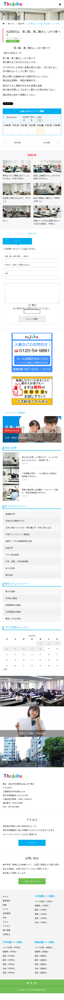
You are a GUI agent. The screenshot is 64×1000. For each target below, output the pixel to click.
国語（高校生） (41, 956)
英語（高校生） (41, 973)
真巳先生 (9, 575)
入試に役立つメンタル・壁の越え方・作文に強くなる (28, 528)
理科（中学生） (9, 964)
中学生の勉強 (11, 598)
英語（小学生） (41, 918)
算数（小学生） (41, 914)
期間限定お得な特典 (12, 431)
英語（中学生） (9, 973)
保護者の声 (10, 514)
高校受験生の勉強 (13, 605)
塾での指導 (10, 592)
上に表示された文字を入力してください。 (32, 308)
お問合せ (6, 934)
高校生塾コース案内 (44, 942)
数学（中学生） (9, 960)
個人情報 (6, 930)
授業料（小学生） (42, 906)
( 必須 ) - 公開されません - (18, 265)
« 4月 (5, 669)
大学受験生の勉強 (13, 612)
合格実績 (6, 913)
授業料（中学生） (10, 952)
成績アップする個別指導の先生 (18, 541)
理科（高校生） (41, 964)
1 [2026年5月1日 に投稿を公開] (40, 643)
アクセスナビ (32, 843)
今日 (39, 120)
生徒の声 (12, 41)
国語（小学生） (41, 910)
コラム (5, 922)
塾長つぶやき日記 (13, 619)
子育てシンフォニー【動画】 (17, 534)
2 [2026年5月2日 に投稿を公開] (48, 643)
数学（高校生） (41, 960)
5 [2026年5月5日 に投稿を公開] (15, 649)
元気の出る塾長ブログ (15, 521)
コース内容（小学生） (44, 901)
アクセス (6, 926)
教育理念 (6, 901)
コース (5, 909)
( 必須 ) (16, 256)
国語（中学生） (9, 956)
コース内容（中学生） (12, 947)
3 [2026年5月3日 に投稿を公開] (57, 643)
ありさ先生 (10, 568)
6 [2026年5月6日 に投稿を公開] (23, 649)
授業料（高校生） (42, 952)
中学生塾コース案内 (12, 942)
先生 (5, 918)
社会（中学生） (9, 968)
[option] (32, 429)
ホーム (5, 897)
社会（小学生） (41, 922)
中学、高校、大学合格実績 (16, 561)
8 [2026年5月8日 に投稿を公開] (40, 649)
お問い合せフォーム (32, 881)
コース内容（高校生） (44, 947)
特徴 (5, 905)
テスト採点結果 (12, 555)
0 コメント (17, 241)
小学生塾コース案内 (44, 896)
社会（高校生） (41, 968)
